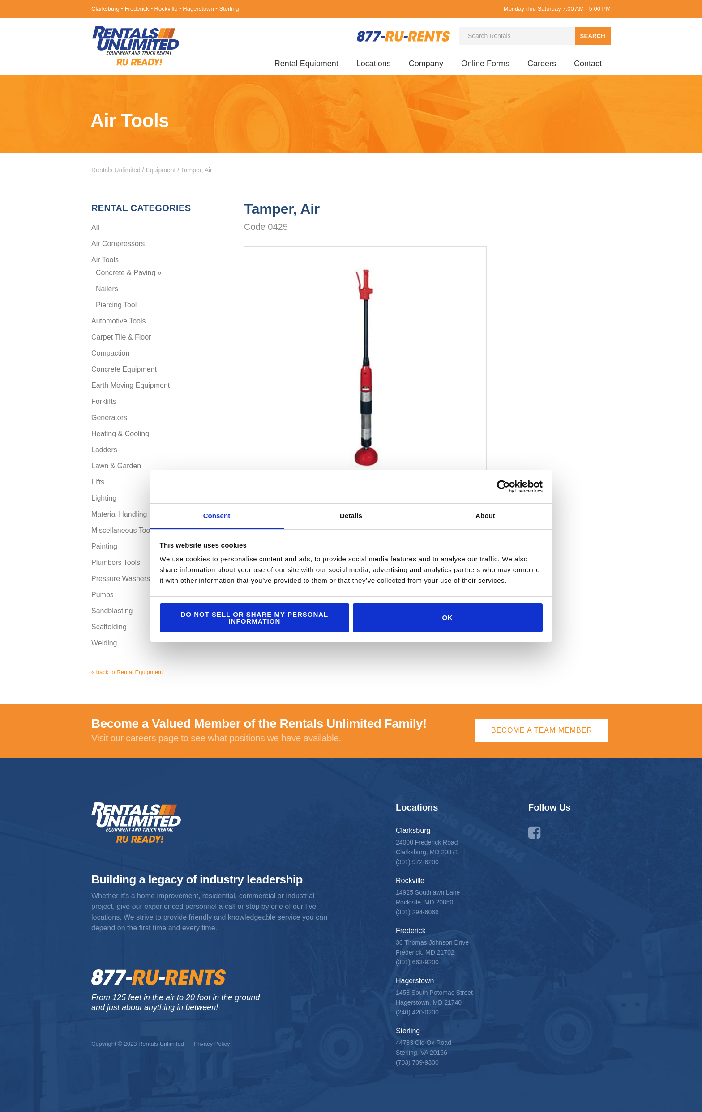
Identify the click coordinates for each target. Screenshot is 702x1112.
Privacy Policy (211, 1043)
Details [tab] (351, 515)
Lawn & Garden (116, 466)
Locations (373, 63)
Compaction (110, 353)
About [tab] (485, 515)
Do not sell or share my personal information (254, 618)
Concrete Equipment (124, 369)
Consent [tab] (217, 515)
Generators (109, 417)
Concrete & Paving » (129, 272)
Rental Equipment (306, 63)
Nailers (107, 289)
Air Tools (105, 259)
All (95, 227)
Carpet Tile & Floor (121, 337)
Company (426, 63)
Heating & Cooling (120, 433)
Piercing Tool (116, 305)
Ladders (104, 450)
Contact (588, 63)
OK (447, 617)
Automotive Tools (118, 321)
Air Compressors (118, 243)
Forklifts (103, 401)
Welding (104, 643)
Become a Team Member (541, 730)
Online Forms (485, 63)
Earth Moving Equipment (130, 385)
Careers (541, 63)
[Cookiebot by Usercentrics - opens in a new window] (503, 486)
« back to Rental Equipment (127, 672)
